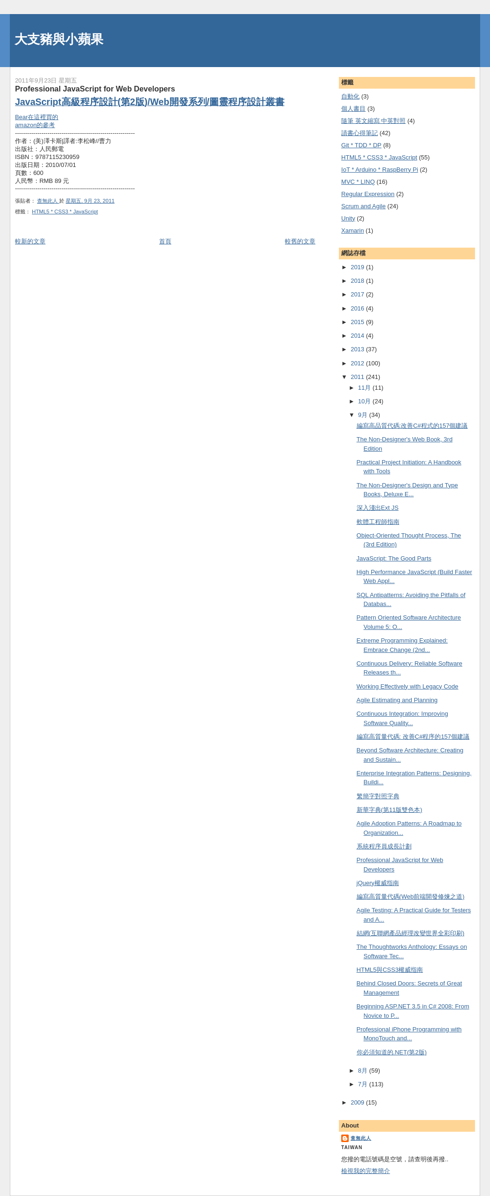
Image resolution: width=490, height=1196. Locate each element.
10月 (365, 401)
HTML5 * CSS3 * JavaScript (65, 211)
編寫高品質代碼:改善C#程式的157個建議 (412, 425)
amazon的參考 (35, 125)
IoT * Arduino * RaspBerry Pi (379, 169)
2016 (358, 308)
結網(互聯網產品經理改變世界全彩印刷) (411, 933)
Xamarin (352, 230)
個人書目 (353, 108)
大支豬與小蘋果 (59, 39)
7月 (363, 1084)
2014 (358, 335)
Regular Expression (367, 193)
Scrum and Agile (363, 206)
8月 (363, 1070)
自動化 (350, 96)
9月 (363, 414)
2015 (358, 321)
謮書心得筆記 (359, 132)
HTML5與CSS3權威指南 (390, 969)
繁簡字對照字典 (378, 796)
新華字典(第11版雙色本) (389, 809)
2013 (358, 349)
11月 (365, 387)
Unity (348, 218)
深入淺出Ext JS (378, 507)
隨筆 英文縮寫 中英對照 (373, 120)
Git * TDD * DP (361, 145)
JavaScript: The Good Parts (394, 558)
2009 (358, 1102)
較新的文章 (30, 241)
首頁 (165, 241)
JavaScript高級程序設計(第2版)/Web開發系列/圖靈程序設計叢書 (149, 102)
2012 (358, 363)
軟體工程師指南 (378, 521)
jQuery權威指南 (378, 882)
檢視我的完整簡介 (365, 1170)
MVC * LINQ (358, 181)
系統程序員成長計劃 (384, 846)
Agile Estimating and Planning (397, 700)
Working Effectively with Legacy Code (408, 686)
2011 (358, 376)
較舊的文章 (300, 241)
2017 (358, 294)
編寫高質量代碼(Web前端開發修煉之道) (411, 896)
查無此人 (361, 1138)
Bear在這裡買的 (36, 117)
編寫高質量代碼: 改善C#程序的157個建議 (413, 736)
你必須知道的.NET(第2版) (392, 1052)
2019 (358, 267)
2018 (358, 280)
